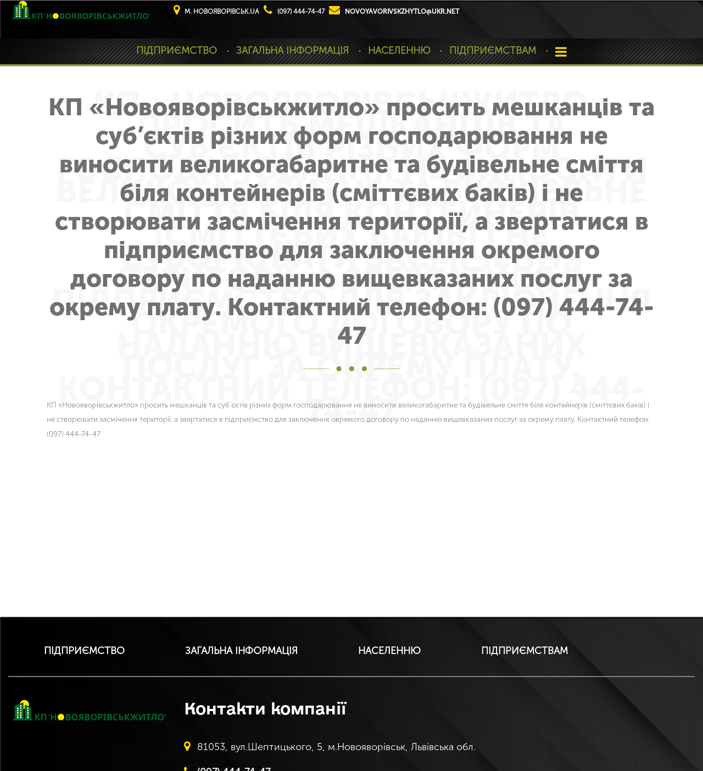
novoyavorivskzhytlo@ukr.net (402, 11)
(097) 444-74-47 (301, 11)
